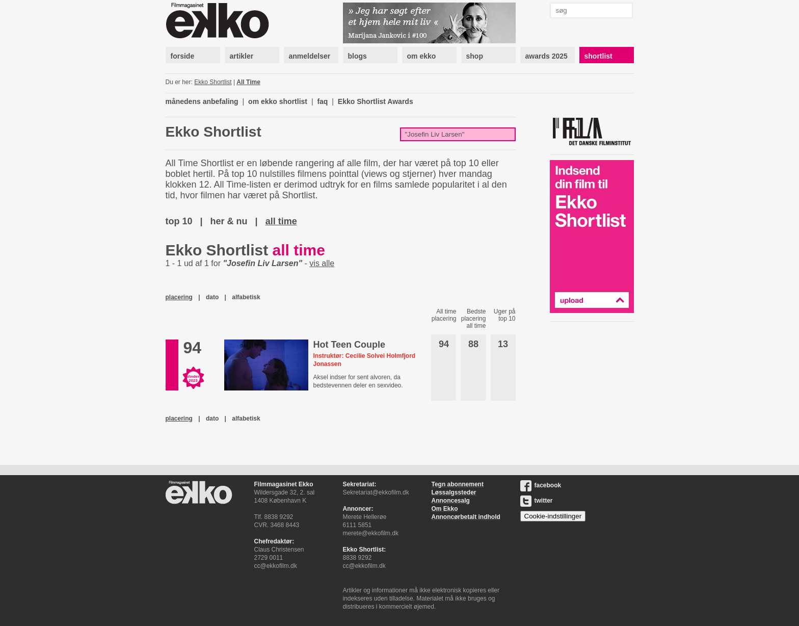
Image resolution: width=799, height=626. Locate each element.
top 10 (179, 221)
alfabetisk (246, 297)
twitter (536, 500)
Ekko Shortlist (212, 82)
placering (179, 297)
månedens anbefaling (202, 101)
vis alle (321, 263)
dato (212, 297)
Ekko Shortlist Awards (375, 101)
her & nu (229, 221)
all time (281, 221)
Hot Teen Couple (349, 345)
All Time (248, 82)
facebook (541, 485)
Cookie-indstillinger (553, 516)
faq (322, 101)
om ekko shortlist (277, 101)
